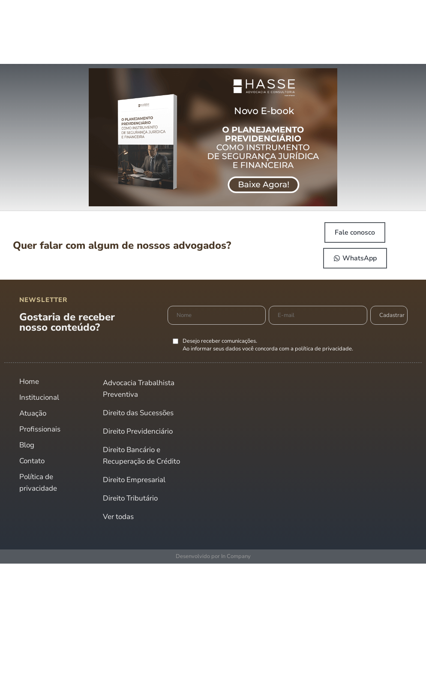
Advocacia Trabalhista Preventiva (138, 388)
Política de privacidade (38, 482)
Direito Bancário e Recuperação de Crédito (141, 455)
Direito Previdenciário (138, 431)
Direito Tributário (130, 498)
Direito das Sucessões (138, 413)
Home (29, 381)
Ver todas (118, 517)
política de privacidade (323, 349)
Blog (26, 445)
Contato (32, 461)
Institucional (39, 397)
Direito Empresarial (134, 480)
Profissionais (39, 429)
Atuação (32, 413)
